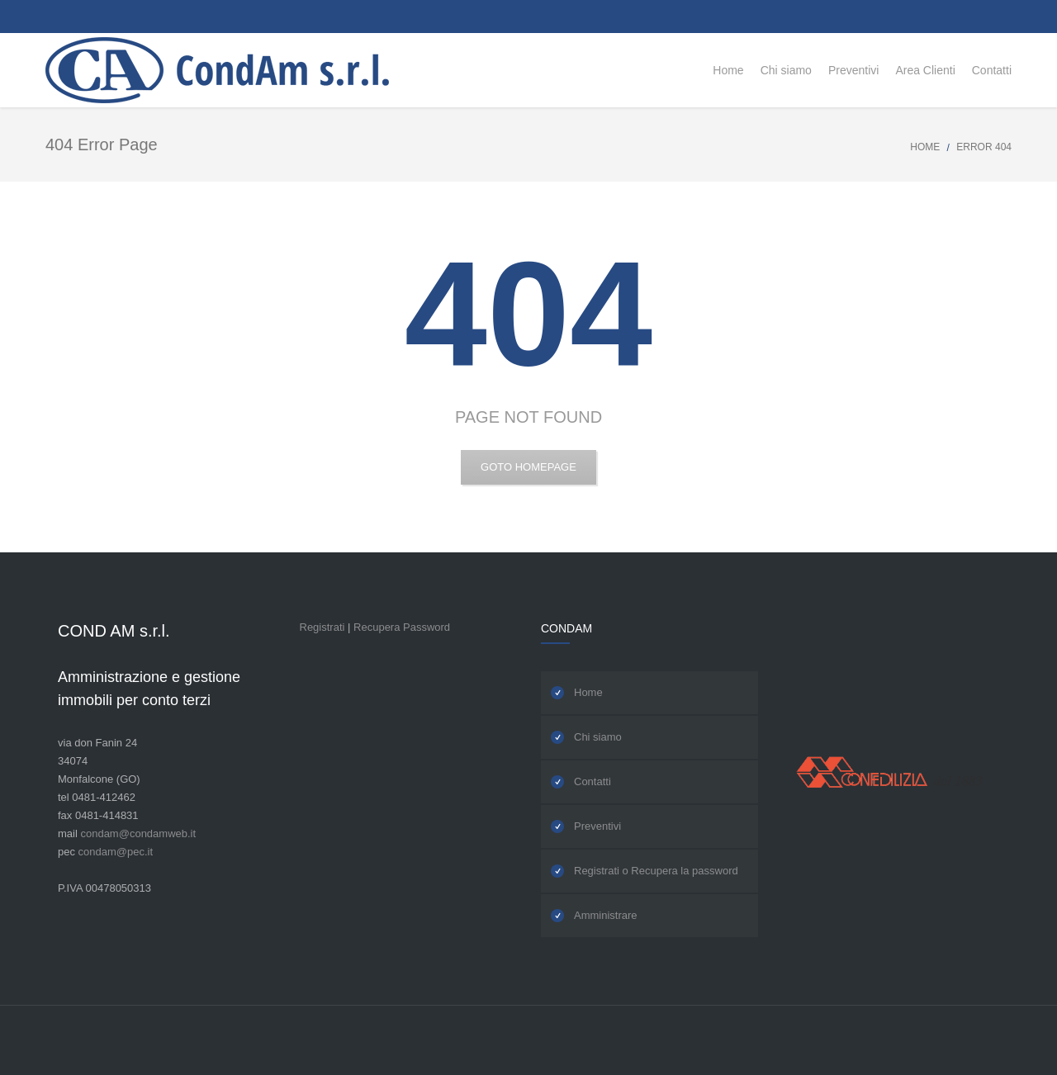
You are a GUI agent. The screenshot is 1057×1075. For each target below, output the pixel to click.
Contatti (592, 781)
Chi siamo (598, 737)
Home (925, 147)
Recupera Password (401, 627)
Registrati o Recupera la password (656, 870)
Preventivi (597, 826)
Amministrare (606, 915)
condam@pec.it (116, 851)
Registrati (322, 627)
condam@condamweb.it (138, 833)
